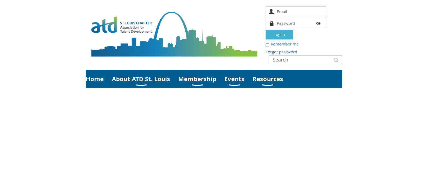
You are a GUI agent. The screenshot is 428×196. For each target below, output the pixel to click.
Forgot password (281, 51)
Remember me (285, 44)
